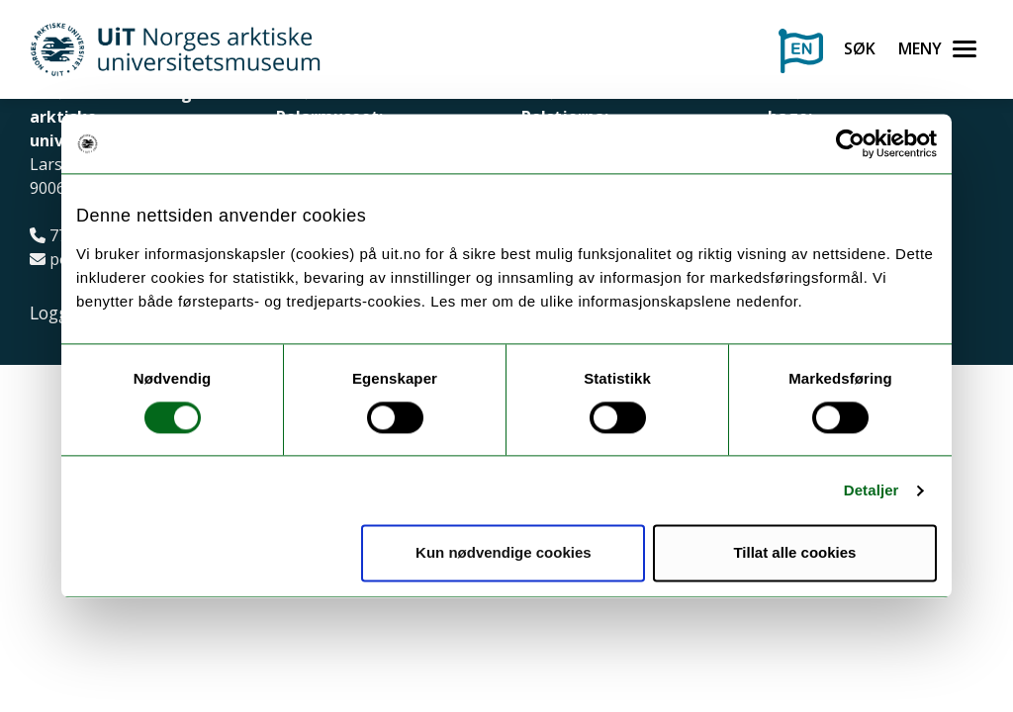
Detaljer (871, 490)
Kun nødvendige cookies (503, 553)
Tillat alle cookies (794, 553)
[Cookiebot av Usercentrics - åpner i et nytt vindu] (850, 143)
